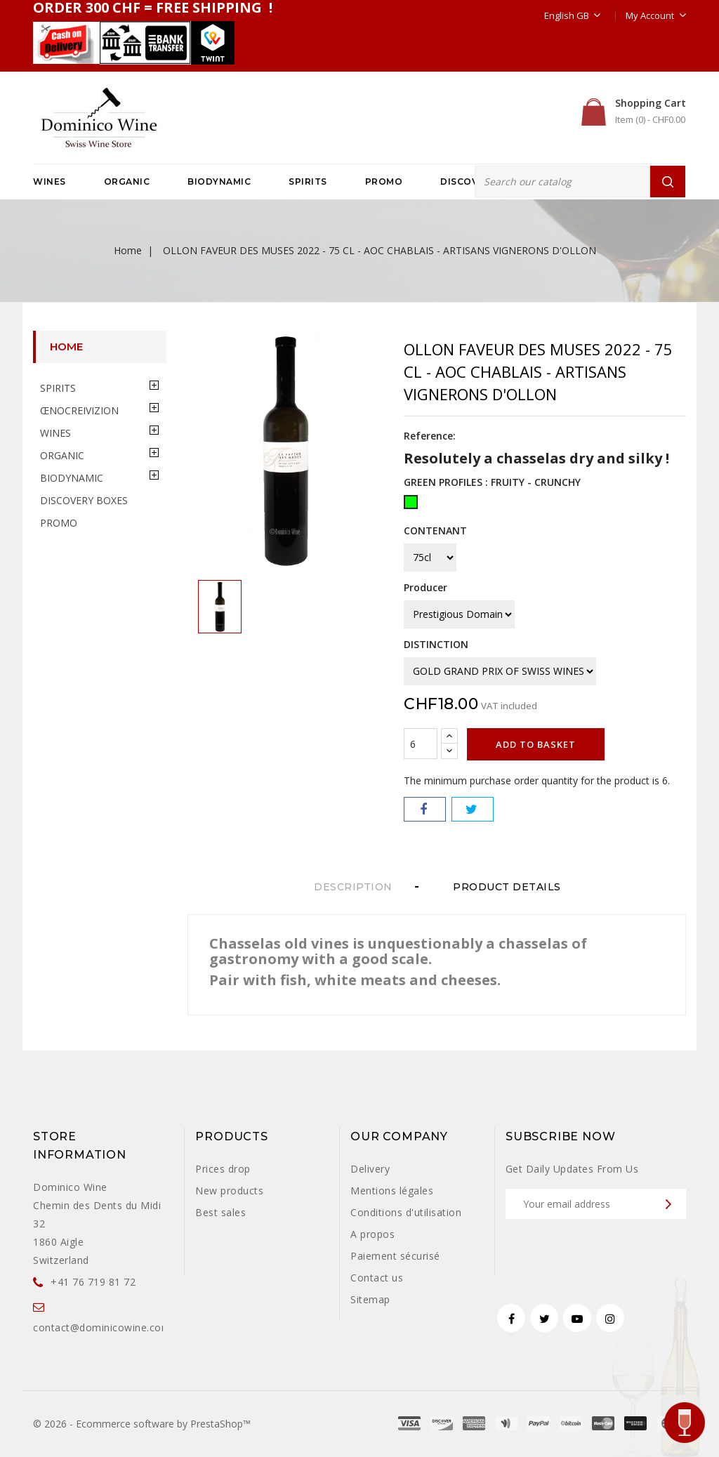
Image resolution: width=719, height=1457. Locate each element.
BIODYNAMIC (219, 181)
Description (353, 887)
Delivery (370, 1168)
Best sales (220, 1212)
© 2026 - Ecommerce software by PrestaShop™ (142, 1423)
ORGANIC (127, 181)
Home (66, 346)
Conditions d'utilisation (405, 1212)
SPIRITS (308, 181)
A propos (372, 1234)
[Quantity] (420, 743)
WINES (49, 181)
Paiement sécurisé (395, 1255)
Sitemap (370, 1299)
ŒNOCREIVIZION (79, 410)
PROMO (384, 181)
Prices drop (223, 1168)
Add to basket (536, 744)
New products (229, 1190)
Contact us (376, 1277)
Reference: (430, 435)
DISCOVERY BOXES (84, 500)
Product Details (513, 887)
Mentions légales (391, 1190)
